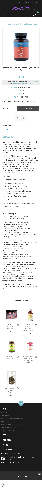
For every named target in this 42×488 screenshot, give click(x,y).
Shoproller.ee (4, 467)
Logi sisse (18, 2)
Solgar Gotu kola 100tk (9, 357)
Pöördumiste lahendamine (12, 419)
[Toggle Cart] (36, 14)
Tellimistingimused (9, 428)
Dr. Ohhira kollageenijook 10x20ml (9, 326)
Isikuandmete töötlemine (11, 425)
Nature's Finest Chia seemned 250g (9, 390)
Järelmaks (5, 416)
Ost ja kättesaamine (9, 413)
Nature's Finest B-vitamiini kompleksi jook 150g (28, 359)
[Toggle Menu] (39, 14)
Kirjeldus (7, 137)
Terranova (5, 129)
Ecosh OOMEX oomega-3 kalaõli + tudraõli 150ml (28, 327)
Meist (3, 422)
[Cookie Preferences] (3, 485)
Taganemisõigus (7, 431)
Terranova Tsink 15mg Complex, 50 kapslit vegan (21, 24)
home (4, 22)
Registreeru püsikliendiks (22, 83)
